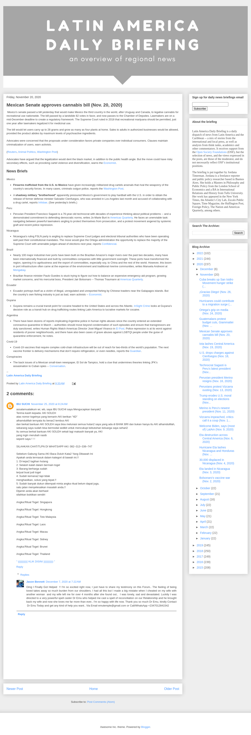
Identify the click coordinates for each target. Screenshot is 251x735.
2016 (200, 562)
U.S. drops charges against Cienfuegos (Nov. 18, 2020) (216, 356)
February (206, 532)
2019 (200, 545)
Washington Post (47, 151)
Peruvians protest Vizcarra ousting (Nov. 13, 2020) (216, 388)
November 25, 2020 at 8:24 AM (49, 404)
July (203, 505)
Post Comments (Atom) (101, 701)
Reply (19, 566)
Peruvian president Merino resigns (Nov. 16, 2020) (216, 379)
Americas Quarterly (121, 217)
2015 (200, 567)
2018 (200, 551)
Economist (109, 162)
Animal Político (27, 151)
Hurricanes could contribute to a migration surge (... (216, 302)
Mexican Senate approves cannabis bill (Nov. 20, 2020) (215, 335)
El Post (120, 328)
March (204, 527)
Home (93, 689)
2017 (200, 556)
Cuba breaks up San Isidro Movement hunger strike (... (216, 283)
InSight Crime (142, 305)
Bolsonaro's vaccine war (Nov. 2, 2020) (214, 479)
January (205, 538)
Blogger (145, 726)
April (203, 521)
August (205, 499)
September (207, 494)
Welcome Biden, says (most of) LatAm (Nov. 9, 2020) (217, 427)
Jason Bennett (35, 581)
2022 (200, 253)
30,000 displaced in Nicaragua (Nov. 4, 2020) (216, 461)
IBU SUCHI (23, 404)
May (203, 516)
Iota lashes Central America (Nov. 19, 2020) (216, 345)
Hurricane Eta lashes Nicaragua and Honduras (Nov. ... (216, 451)
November (207, 274)
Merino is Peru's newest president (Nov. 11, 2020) (216, 409)
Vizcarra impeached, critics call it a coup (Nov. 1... (216, 418)
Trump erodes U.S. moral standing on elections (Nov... (215, 399)
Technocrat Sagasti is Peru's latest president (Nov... (215, 369)
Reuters (12, 151)
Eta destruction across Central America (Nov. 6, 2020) (216, 438)
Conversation (57, 366)
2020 (200, 264)
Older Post (171, 689)
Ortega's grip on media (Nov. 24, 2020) (213, 311)
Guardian (135, 351)
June (203, 510)
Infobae (42, 202)
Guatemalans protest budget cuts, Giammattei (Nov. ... (216, 322)
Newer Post (15, 689)
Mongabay (19, 270)
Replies (24, 574)
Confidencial (109, 243)
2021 (200, 258)
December (207, 269)
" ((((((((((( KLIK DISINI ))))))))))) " (35, 561)
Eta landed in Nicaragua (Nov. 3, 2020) (214, 470)
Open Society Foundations (212, 152)
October (205, 488)
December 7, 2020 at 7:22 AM (63, 581)
